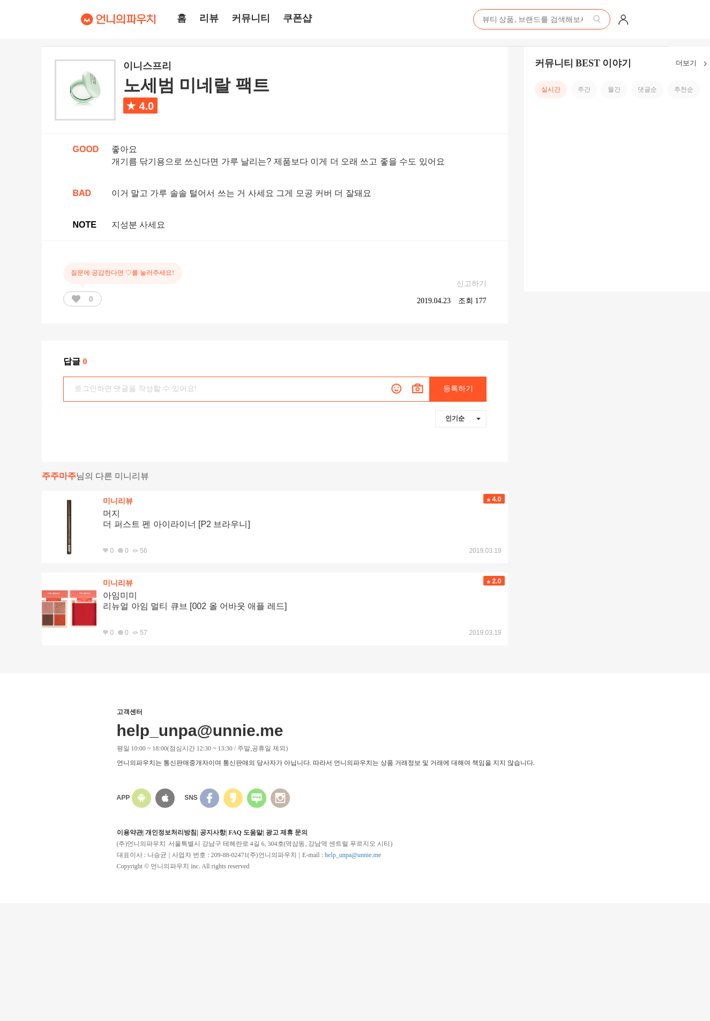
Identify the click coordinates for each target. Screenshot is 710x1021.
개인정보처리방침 (171, 832)
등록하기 (458, 389)
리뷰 (209, 18)
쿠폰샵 (297, 18)
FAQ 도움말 (245, 832)
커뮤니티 (250, 18)
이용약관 (130, 832)
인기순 (463, 418)
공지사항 (213, 832)
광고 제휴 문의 (287, 832)
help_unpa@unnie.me (353, 855)
